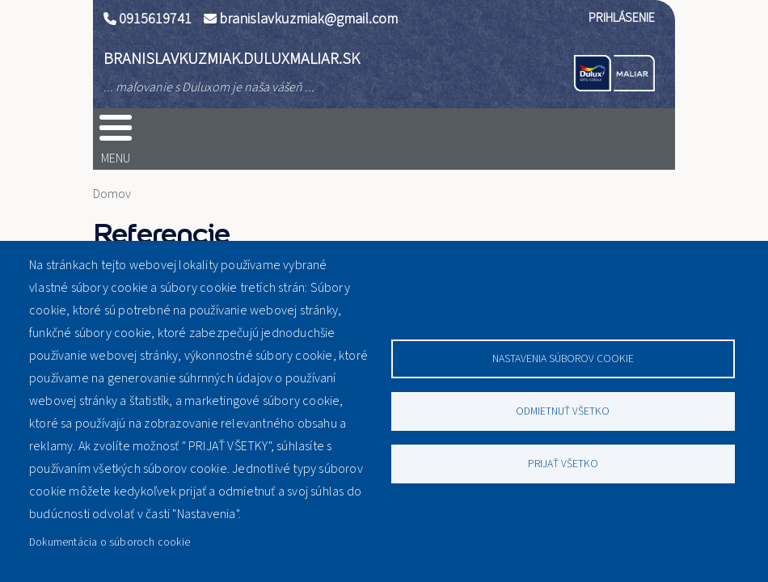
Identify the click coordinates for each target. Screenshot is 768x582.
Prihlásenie (622, 18)
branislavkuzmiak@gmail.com (308, 19)
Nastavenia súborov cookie (563, 358)
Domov (112, 194)
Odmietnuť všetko (563, 411)
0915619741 (155, 19)
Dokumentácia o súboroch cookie (109, 542)
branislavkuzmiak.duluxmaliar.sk (231, 59)
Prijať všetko (563, 463)
